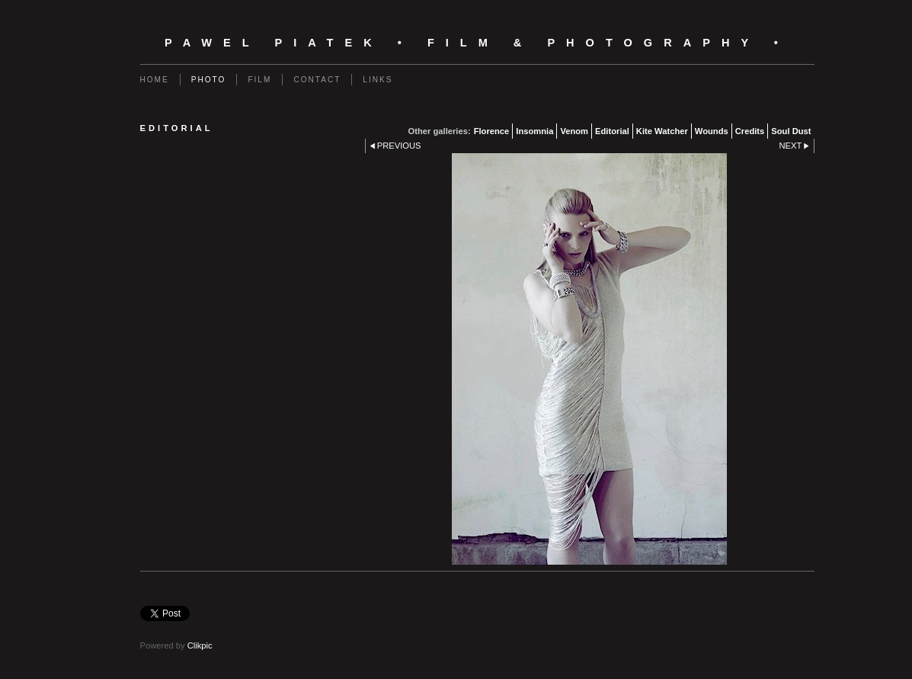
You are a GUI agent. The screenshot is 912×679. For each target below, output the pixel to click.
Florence (492, 131)
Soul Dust (791, 131)
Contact (317, 79)
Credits (750, 131)
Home (154, 79)
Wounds (711, 131)
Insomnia (534, 131)
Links (377, 79)
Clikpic (200, 645)
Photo (208, 79)
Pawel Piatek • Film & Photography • (477, 43)
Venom (574, 131)
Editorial (612, 131)
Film (259, 79)
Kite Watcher (662, 131)
